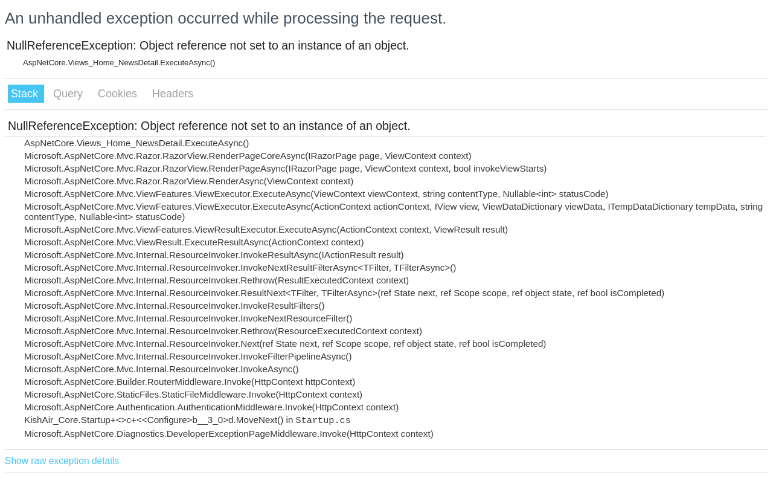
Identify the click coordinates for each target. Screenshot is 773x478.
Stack (26, 94)
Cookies (119, 94)
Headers (172, 94)
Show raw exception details (62, 461)
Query (69, 94)
